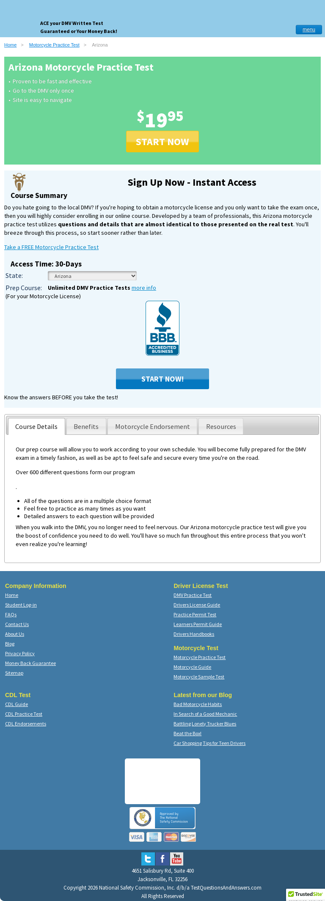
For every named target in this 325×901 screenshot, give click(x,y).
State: (14, 275)
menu (309, 30)
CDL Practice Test (23, 714)
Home (10, 44)
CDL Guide (16, 704)
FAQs (11, 614)
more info (144, 287)
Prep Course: (24, 287)
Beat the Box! (187, 733)
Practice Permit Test (195, 614)
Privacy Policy (20, 653)
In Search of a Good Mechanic (205, 714)
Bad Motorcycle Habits (198, 704)
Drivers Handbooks (194, 634)
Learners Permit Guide (198, 624)
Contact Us (17, 624)
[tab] (36, 426)
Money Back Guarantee (30, 663)
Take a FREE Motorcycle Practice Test (51, 247)
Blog (9, 643)
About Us (14, 634)
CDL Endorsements (25, 723)
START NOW (162, 141)
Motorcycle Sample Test (199, 676)
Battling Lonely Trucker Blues (205, 723)
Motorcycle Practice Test (54, 44)
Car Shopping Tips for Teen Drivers (209, 743)
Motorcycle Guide (192, 667)
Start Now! (162, 379)
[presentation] (36, 426)
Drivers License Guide (197, 605)
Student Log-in (21, 605)
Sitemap (14, 673)
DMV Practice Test (193, 595)
